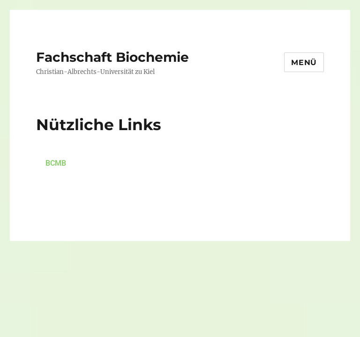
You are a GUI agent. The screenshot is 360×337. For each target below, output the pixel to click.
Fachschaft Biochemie (112, 57)
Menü (304, 62)
